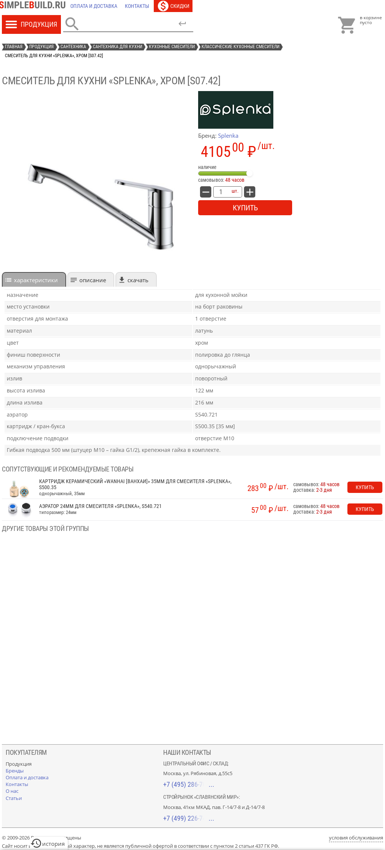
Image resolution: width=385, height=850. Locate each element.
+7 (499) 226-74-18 (188, 818)
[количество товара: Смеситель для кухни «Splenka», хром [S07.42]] (220, 192)
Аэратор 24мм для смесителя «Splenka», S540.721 (100, 506)
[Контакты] (137, 6)
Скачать (138, 280)
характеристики (36, 280)
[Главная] (34, 6)
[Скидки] (173, 6)
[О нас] (12, 791)
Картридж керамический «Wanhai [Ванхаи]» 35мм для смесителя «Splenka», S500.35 (135, 484)
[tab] (34, 279)
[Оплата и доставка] (93, 6)
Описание (92, 280)
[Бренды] (15, 770)
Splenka (228, 135)
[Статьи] (14, 798)
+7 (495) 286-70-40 (188, 784)
